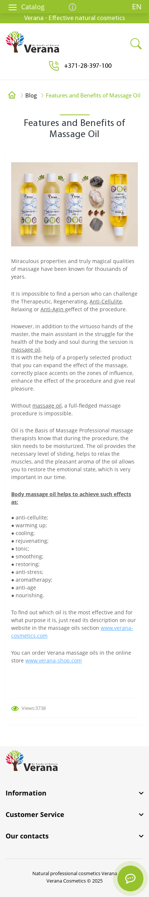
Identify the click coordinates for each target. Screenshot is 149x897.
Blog (31, 95)
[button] (88, 66)
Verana (109, 873)
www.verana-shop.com (53, 660)
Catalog (26, 6)
